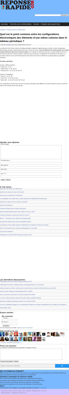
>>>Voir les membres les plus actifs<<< (10, 338)
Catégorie (2, 29)
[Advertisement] (34, 97)
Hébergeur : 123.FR (39, 387)
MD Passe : (5, 318)
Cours (36, 24)
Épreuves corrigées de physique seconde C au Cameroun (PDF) (17, 297)
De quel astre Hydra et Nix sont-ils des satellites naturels (15, 219)
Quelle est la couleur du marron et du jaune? (12, 190)
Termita (8, 44)
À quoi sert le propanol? (6, 228)
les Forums (26, 387)
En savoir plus (41, 384)
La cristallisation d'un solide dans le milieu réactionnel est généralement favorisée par (22, 196)
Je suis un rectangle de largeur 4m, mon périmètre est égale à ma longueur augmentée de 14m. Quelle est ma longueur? (32, 301)
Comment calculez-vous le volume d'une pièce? (12, 206)
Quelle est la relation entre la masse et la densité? (13, 200)
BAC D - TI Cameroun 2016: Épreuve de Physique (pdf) (15, 216)
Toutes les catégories (20, 24)
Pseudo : (5, 314)
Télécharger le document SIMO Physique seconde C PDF (15, 232)
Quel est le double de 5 (6, 203)
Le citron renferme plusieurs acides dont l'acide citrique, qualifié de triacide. (20, 294)
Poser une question (50, 24)
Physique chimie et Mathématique (16, 29)
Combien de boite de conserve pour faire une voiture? (14, 212)
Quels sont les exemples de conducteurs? (11, 193)
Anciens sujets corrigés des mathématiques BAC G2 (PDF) (16, 288)
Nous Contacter (14, 387)
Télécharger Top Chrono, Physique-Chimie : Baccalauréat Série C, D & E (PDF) (21, 281)
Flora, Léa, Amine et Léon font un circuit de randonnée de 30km (17, 291)
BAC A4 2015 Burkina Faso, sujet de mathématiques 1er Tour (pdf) (18, 225)
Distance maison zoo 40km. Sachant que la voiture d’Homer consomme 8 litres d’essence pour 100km (27, 285)
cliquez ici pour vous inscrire (24, 323)
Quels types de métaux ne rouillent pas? (10, 187)
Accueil (4, 24)
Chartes (4, 387)
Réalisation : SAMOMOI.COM (11, 390)
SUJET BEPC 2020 (5, 304)
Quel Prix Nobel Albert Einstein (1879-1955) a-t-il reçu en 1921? (17, 209)
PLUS (24, 390)
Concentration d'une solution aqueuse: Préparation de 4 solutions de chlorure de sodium (23, 222)
